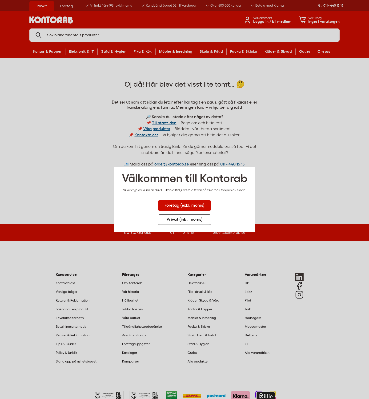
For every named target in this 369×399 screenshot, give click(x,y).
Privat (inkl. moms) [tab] (185, 220)
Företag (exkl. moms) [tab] (184, 205)
